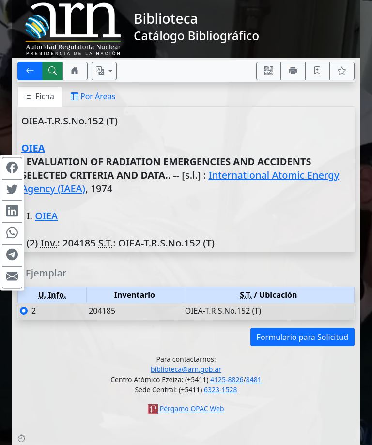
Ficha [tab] (40, 96)
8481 (254, 379)
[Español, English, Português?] (104, 71)
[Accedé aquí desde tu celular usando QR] (268, 71)
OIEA (33, 147)
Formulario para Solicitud (302, 337)
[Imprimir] (293, 71)
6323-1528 (220, 389)
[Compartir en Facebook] (12, 168)
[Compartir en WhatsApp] (12, 233)
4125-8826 (227, 379)
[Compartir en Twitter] (12, 190)
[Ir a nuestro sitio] (75, 71)
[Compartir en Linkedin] (12, 211)
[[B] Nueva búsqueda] (52, 71)
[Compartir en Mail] (12, 277)
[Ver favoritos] (342, 71)
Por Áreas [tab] (93, 96)
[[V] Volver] (30, 71)
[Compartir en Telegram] (12, 255)
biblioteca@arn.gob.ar (186, 369)
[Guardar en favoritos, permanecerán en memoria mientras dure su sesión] (317, 71)
